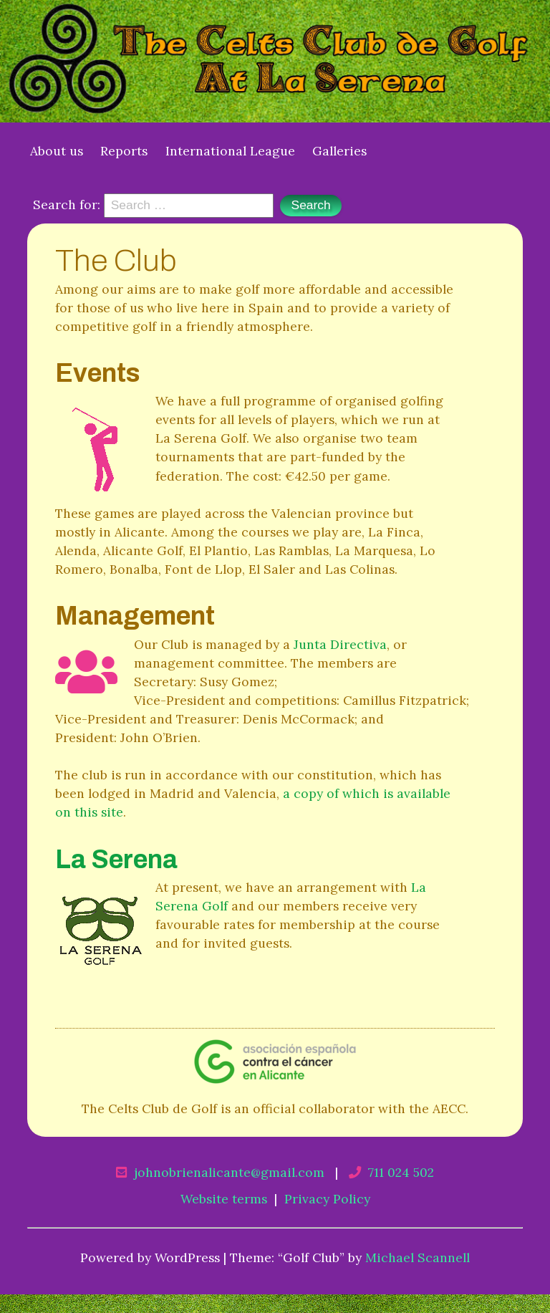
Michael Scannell (417, 1257)
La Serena (116, 859)
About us (56, 151)
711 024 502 (401, 1172)
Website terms (223, 1199)
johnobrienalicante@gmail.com (229, 1172)
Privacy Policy (327, 1199)
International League (230, 151)
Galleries (339, 151)
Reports (124, 151)
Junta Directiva (340, 644)
